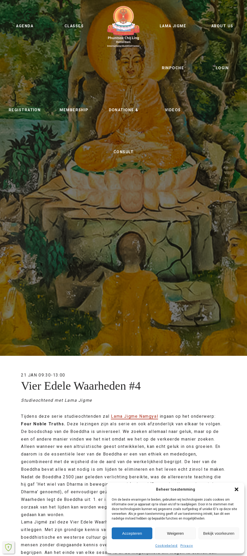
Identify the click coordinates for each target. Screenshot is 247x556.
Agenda (24, 26)
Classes (74, 26)
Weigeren (175, 533)
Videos (173, 110)
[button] (236, 489)
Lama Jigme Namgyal (134, 416)
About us (222, 26)
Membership (74, 110)
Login (222, 68)
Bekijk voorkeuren (218, 533)
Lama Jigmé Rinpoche (173, 47)
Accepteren (132, 533)
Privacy (186, 546)
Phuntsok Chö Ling (123, 26)
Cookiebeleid (166, 546)
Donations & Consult (123, 131)
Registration (25, 110)
